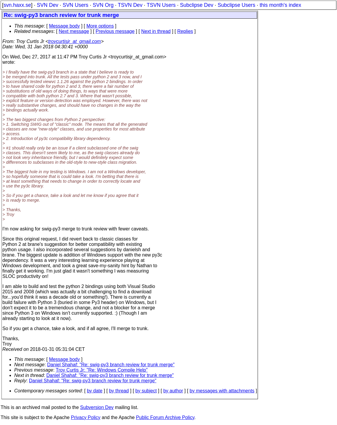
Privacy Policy (85, 417)
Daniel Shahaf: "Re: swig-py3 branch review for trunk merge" (110, 364)
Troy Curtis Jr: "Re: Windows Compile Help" (101, 370)
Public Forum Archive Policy (165, 417)
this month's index (280, 5)
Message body (64, 25)
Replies (185, 31)
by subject (146, 390)
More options (100, 25)
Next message (74, 31)
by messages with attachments (222, 390)
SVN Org (103, 5)
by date (94, 390)
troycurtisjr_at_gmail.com (74, 41)
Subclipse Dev (196, 5)
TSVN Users (161, 5)
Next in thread (156, 31)
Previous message (115, 31)
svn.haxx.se (17, 5)
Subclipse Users (236, 5)
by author (173, 390)
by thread (119, 390)
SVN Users (75, 5)
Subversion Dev (97, 407)
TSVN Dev (130, 5)
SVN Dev (47, 5)
